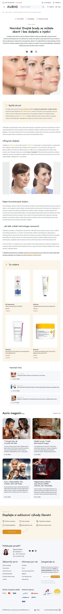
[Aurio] (12, 7)
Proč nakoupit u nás (27, 576)
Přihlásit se (56, 2)
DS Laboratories (26, 111)
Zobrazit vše (56, 413)
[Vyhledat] (43, 7)
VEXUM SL (23, 116)
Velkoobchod (25, 579)
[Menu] (4, 7)
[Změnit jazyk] (37, 610)
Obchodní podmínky (7, 573)
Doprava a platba (7, 565)
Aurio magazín (46, 2)
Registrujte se (12, 532)
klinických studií (12, 145)
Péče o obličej (8, 12)
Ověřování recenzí (7, 571)
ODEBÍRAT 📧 (55, 576)
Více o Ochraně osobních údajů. (48, 582)
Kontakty (24, 565)
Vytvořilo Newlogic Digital (52, 610)
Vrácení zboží (6, 568)
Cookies (5, 579)
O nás (23, 568)
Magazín (24, 573)
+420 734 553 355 (8, 2)
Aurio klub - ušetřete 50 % (28, 571)
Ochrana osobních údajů (8, 576)
